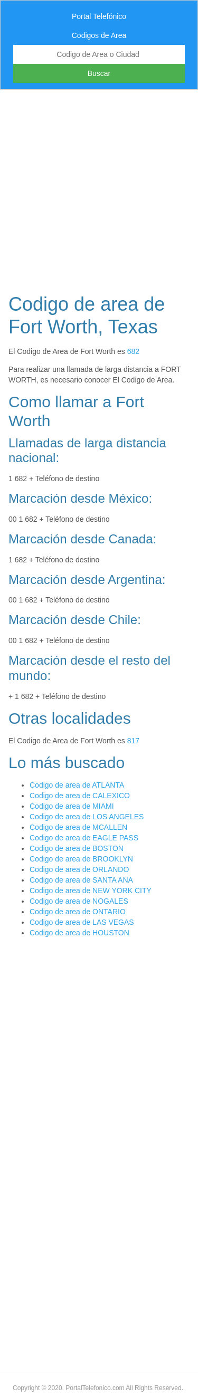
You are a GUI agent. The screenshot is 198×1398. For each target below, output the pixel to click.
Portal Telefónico (99, 16)
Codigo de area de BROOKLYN (81, 859)
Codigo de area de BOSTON (77, 848)
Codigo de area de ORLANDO (79, 869)
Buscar (99, 73)
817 (133, 740)
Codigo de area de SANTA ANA (81, 880)
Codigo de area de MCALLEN (78, 827)
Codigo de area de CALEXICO (80, 795)
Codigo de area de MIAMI (72, 806)
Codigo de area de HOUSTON (79, 932)
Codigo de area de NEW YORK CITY (91, 890)
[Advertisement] (99, 189)
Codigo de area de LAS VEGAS (82, 922)
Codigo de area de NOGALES (79, 901)
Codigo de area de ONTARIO (78, 911)
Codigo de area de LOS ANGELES (87, 816)
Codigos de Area (99, 35)
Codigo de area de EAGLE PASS (84, 838)
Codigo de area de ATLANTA (77, 785)
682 (133, 351)
